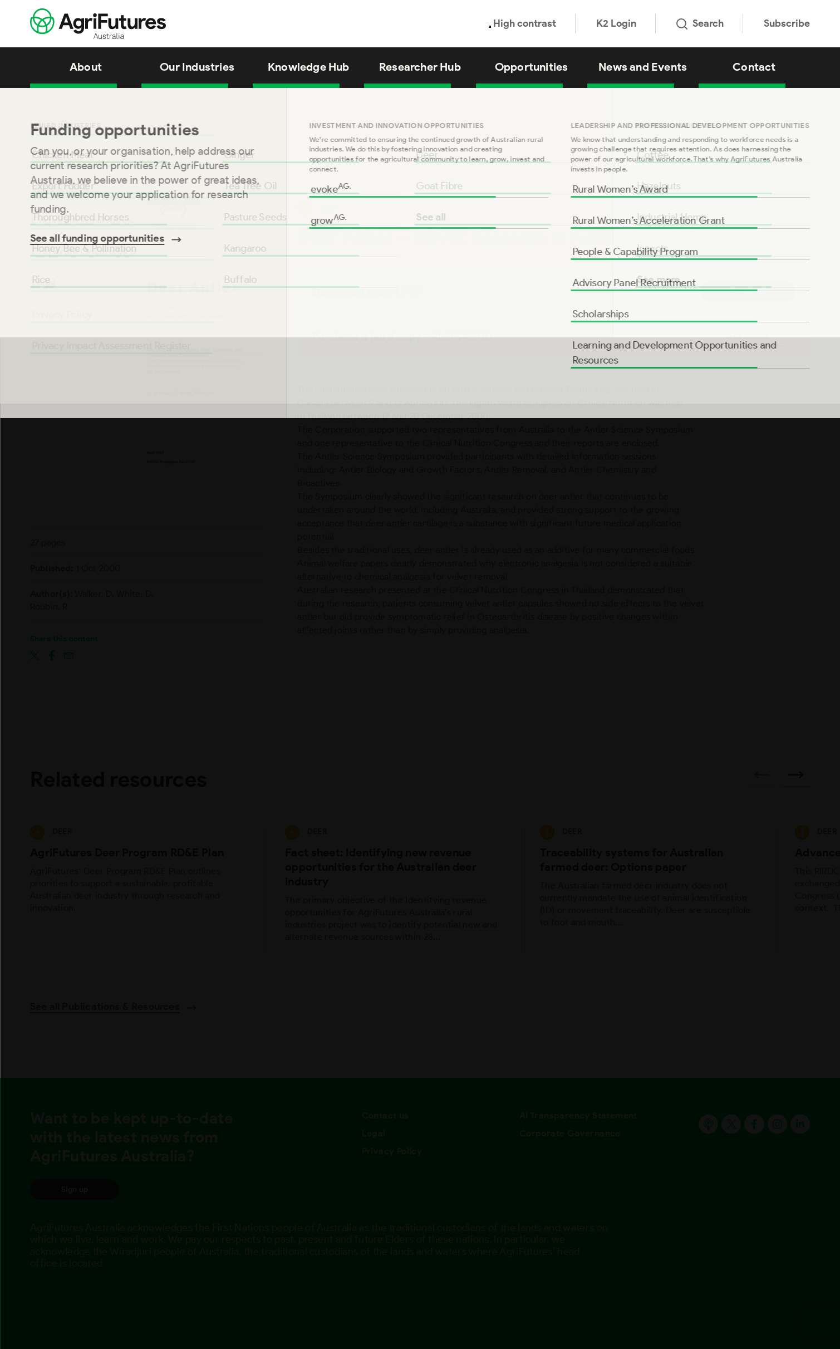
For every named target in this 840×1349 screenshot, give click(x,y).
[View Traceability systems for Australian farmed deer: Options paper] (648, 890)
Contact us (385, 1115)
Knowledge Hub (82, 102)
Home (39, 102)
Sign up (74, 1189)
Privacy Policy (392, 1151)
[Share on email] (68, 654)
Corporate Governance (570, 1133)
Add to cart (748, 336)
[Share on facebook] (52, 654)
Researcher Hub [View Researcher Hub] (420, 66)
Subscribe (787, 23)
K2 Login (616, 23)
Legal (374, 1133)
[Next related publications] (796, 778)
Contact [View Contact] (754, 66)
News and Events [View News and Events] (642, 66)
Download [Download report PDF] (748, 291)
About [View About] (86, 66)
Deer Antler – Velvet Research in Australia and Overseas (199, 102)
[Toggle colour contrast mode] (490, 27)
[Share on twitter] (35, 654)
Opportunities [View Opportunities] (531, 66)
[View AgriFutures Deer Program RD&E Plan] (138, 890)
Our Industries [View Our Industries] (197, 66)
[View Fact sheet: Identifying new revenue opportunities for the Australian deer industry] (393, 890)
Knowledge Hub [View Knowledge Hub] (309, 66)
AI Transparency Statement (578, 1115)
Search (700, 23)
